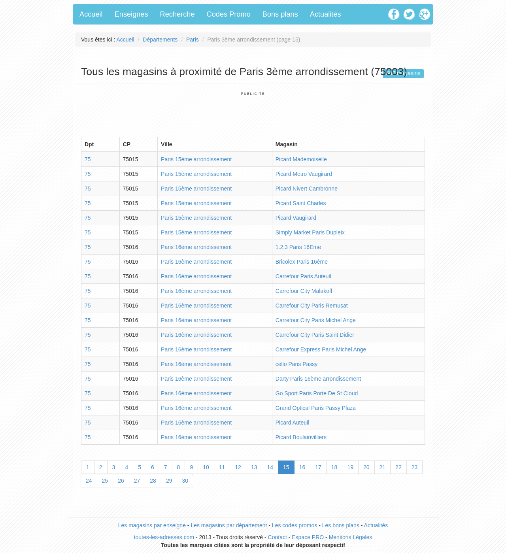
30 (185, 481)
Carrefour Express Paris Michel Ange (321, 349)
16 (302, 467)
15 (286, 467)
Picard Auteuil (293, 422)
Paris (192, 39)
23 (415, 467)
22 (398, 467)
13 (254, 467)
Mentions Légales (350, 537)
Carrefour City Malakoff (304, 291)
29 (169, 481)
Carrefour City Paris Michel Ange (316, 320)
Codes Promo (229, 14)
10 (206, 467)
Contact (277, 537)
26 (121, 481)
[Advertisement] (253, 114)
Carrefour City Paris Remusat (312, 305)
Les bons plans (340, 525)
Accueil (91, 14)
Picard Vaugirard (296, 218)
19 (350, 467)
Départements (160, 39)
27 (137, 481)
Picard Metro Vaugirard (304, 174)
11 (222, 467)
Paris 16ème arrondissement (196, 247)
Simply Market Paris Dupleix (310, 232)
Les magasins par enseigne (152, 525)
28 (153, 481)
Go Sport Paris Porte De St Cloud (317, 393)
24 (89, 481)
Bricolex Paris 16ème (302, 262)
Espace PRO (308, 537)
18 (334, 467)
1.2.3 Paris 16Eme (298, 247)
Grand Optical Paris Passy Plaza (316, 408)
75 (88, 159)
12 (238, 467)
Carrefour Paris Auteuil (303, 276)
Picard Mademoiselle (301, 159)
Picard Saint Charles (301, 203)
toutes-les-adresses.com (164, 537)
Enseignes (131, 14)
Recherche (177, 14)
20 (366, 467)
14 (270, 467)
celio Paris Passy (297, 364)
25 (105, 481)
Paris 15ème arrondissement (196, 159)
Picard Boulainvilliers (301, 437)
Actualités (325, 14)
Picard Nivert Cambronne (307, 188)
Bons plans (280, 14)
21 (383, 467)
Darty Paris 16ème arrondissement (318, 379)
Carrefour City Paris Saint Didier (315, 335)
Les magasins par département (229, 525)
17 (318, 467)
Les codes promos (294, 525)
